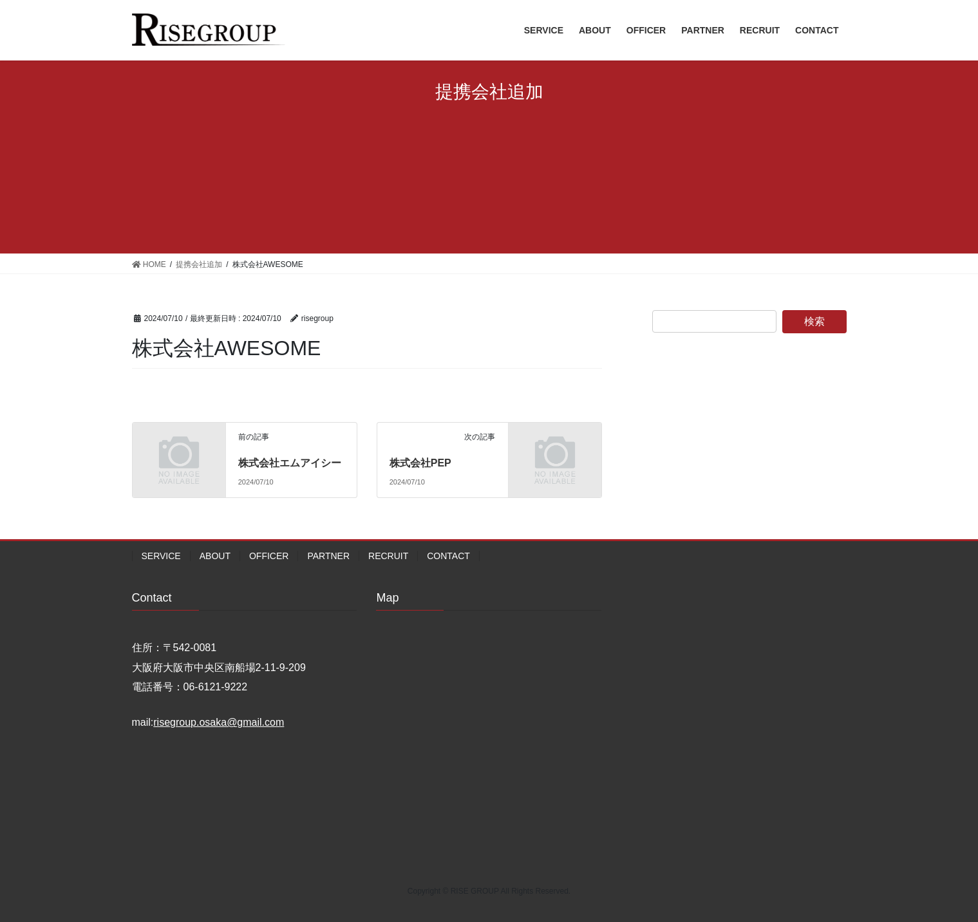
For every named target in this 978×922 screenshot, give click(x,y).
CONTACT (448, 556)
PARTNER (328, 556)
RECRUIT (388, 556)
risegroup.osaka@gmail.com (218, 722)
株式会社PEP (420, 462)
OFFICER (268, 556)
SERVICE (161, 556)
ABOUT (215, 556)
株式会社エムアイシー (289, 462)
